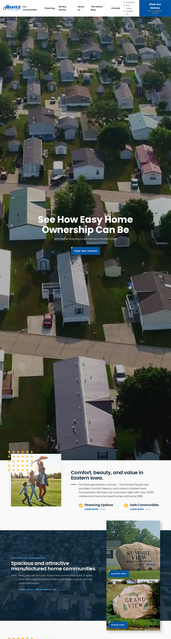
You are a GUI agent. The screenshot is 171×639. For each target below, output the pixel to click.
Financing (49, 8)
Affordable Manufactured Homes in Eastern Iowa (85, 239)
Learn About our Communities (37, 589)
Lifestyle (115, 8)
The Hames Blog (97, 8)
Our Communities (30, 8)
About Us (81, 8)
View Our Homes (155, 8)
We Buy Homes (62, 8)
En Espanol (130, 2)
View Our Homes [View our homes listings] (85, 251)
